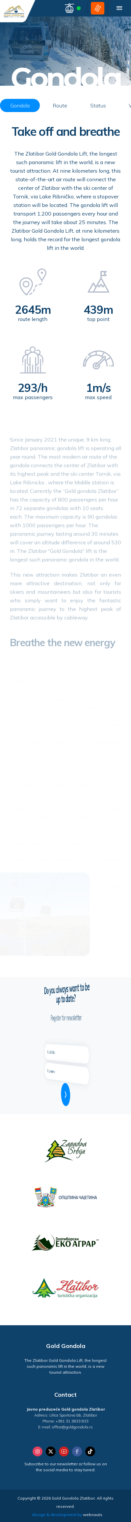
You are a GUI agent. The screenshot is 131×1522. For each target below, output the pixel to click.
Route (60, 105)
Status (98, 105)
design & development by (67, 1514)
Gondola (20, 105)
